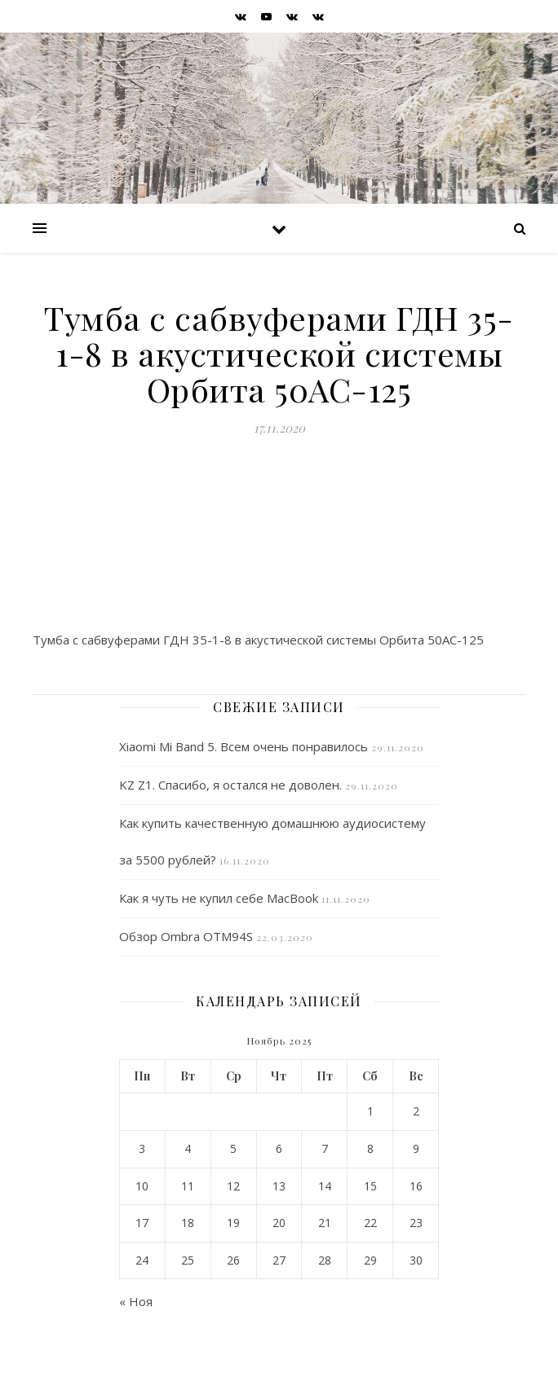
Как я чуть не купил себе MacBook (218, 898)
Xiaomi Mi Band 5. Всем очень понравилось (243, 746)
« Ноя (136, 1301)
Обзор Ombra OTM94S (186, 936)
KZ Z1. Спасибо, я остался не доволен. (230, 784)
